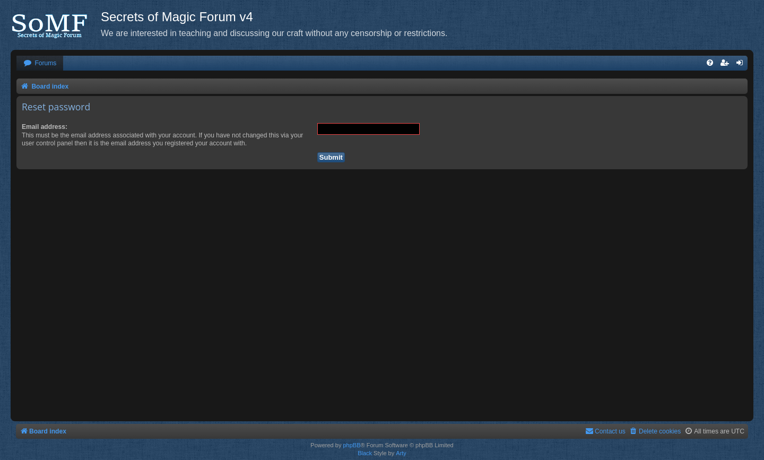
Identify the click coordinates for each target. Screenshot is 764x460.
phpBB (351, 445)
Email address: (44, 127)
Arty (401, 453)
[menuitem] (40, 63)
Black (365, 453)
